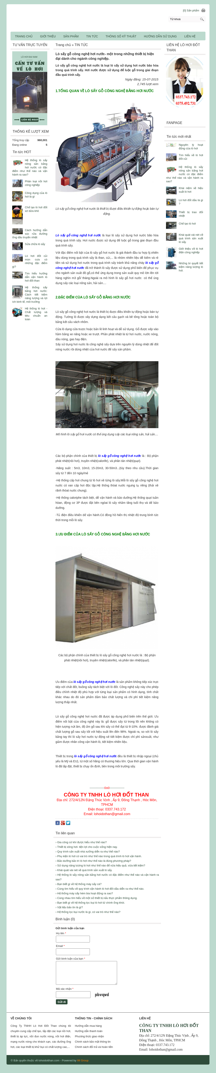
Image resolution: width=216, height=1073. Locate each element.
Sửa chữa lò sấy (35, 244)
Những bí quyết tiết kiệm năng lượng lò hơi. (191, 267)
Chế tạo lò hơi (187, 223)
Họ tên (61, 933)
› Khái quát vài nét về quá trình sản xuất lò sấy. (83, 870)
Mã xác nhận (64, 988)
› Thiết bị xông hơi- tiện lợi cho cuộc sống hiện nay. (86, 846)
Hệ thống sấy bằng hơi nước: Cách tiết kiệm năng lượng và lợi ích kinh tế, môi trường (29, 294)
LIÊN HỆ (190, 36)
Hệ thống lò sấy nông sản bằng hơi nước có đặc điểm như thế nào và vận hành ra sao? (184, 174)
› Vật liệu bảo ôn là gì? (69, 907)
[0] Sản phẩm (191, 10)
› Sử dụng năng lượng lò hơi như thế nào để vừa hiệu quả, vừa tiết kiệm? (100, 865)
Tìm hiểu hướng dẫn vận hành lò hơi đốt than (36, 277)
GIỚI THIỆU (48, 36)
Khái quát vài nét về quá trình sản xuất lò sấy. (191, 238)
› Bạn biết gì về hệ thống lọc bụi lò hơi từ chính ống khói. (90, 902)
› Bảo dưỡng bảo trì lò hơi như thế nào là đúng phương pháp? (93, 860)
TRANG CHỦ (23, 36)
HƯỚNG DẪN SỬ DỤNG (160, 36)
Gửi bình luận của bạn (70, 958)
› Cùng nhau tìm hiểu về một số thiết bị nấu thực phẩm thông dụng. (96, 898)
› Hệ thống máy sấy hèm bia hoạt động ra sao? (84, 893)
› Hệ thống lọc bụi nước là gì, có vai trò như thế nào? (87, 912)
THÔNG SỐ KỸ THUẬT (120, 36)
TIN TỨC (92, 36)
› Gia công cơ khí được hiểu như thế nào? (81, 842)
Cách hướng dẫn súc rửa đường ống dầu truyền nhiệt (29, 234)
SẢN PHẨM (70, 36)
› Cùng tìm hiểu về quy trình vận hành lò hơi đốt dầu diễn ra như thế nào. (99, 888)
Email (60, 946)
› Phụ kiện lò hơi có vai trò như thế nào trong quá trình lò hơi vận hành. (98, 856)
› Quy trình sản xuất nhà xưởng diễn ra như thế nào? (87, 851)
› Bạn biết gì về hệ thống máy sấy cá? (78, 884)
